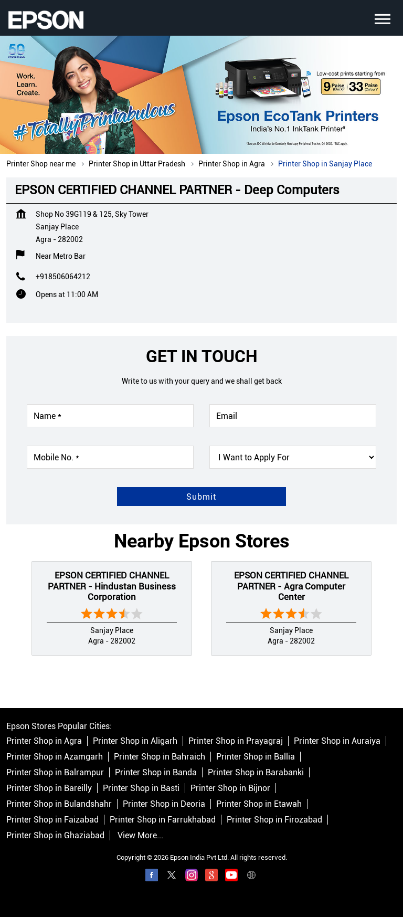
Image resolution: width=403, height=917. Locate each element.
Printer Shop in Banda (156, 772)
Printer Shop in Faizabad (52, 820)
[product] (292, 457)
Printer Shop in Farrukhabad (163, 820)
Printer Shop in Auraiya (337, 741)
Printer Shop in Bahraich (159, 757)
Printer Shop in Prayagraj (235, 741)
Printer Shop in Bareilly (49, 788)
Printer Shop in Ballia (255, 757)
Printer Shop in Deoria (164, 804)
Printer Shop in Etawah (259, 804)
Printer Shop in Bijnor (230, 788)
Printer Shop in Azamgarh (54, 757)
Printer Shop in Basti (141, 788)
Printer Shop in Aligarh (135, 741)
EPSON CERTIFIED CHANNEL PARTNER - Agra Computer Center (291, 586)
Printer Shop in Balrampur (55, 772)
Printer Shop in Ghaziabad (55, 835)
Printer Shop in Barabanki (256, 772)
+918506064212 (63, 276)
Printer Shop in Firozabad (274, 820)
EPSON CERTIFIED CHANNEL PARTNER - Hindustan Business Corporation (112, 586)
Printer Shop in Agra (44, 741)
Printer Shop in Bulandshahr (59, 804)
